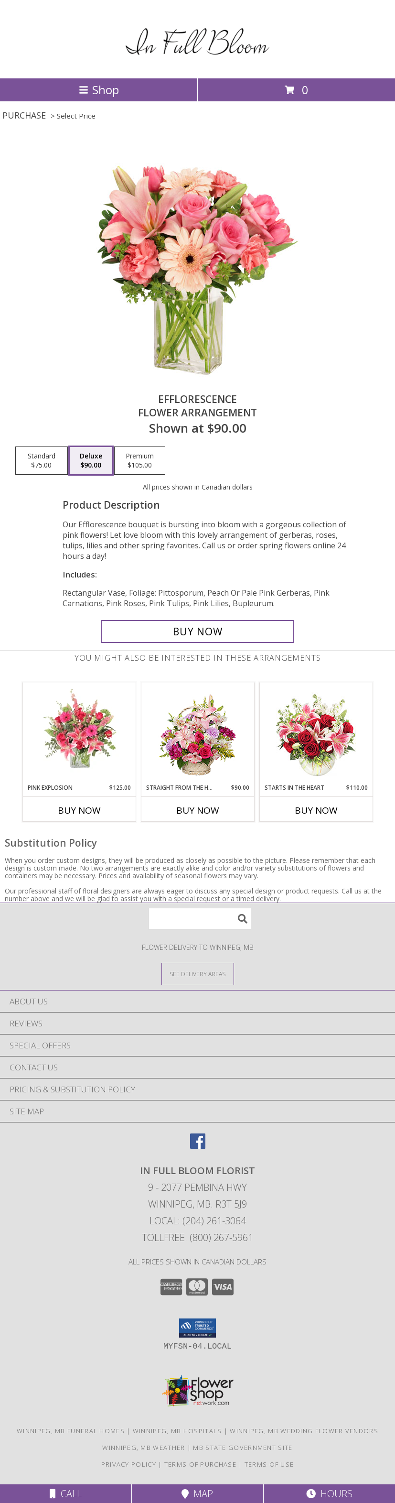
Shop (99, 90)
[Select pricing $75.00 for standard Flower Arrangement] (41, 461)
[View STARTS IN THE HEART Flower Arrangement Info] (316, 733)
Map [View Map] (197, 1493)
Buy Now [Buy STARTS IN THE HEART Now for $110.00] (316, 810)
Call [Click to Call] (66, 1493)
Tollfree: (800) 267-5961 (197, 1237)
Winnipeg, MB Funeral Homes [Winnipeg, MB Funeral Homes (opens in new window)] (71, 1431)
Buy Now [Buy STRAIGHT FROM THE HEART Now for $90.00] (197, 810)
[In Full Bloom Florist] (197, 64)
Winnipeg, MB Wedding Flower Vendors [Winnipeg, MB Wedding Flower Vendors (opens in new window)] (304, 1431)
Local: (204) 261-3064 (197, 1220)
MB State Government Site (242, 1447)
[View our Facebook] (197, 1145)
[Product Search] (199, 918)
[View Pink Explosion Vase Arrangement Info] (79, 733)
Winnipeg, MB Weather (143, 1447)
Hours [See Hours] (329, 1493)
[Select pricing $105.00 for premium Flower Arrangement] (140, 461)
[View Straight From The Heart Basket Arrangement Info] (197, 733)
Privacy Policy (128, 1464)
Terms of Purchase (200, 1464)
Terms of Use (269, 1464)
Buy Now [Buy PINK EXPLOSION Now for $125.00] (79, 810)
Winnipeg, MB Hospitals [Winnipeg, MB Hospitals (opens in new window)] (177, 1431)
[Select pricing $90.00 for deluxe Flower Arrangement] (91, 461)
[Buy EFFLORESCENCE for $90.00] (197, 631)
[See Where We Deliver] (197, 973)
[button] (197, 1328)
